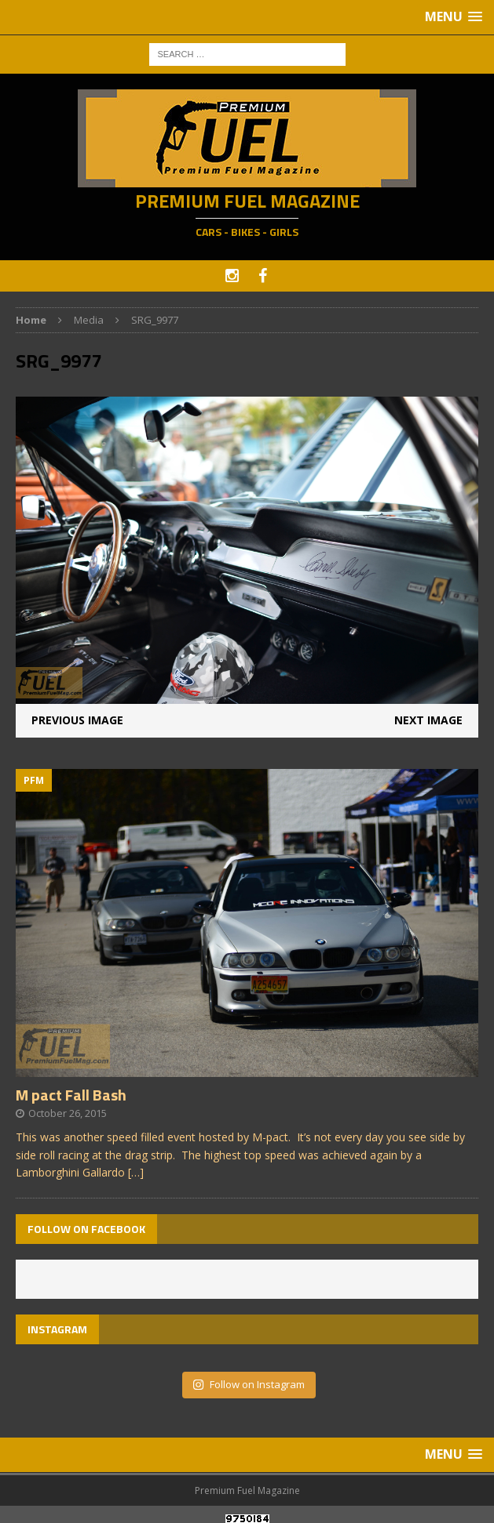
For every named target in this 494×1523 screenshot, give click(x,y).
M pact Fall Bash (71, 1094)
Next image (428, 720)
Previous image (77, 720)
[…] (136, 1172)
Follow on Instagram (248, 1384)
